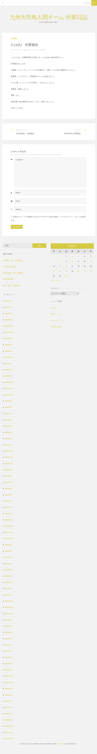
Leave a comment (40, 50)
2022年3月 (8, 582)
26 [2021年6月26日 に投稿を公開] (84, 271)
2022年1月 (8, 595)
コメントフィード (58, 320)
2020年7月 (8, 701)
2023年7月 (8, 482)
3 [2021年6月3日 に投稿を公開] (72, 256)
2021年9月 (8, 620)
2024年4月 (8, 432)
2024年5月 (8, 426)
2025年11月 (9, 326)
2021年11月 (9, 607)
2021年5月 (8, 645)
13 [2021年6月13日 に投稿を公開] (91, 261)
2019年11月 (9, 732)
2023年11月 (9, 457)
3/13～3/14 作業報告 (11, 285)
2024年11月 (9, 388)
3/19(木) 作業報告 (10, 266)
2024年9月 (8, 401)
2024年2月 (8, 438)
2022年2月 (8, 588)
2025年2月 (8, 376)
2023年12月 (9, 451)
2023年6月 (8, 488)
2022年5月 (8, 570)
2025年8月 (8, 338)
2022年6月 (8, 563)
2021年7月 (8, 632)
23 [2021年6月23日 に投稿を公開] (66, 271)
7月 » (58, 280)
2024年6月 (8, 420)
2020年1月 (8, 720)
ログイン (54, 308)
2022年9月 (8, 545)
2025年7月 (8, 345)
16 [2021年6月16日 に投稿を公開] (66, 266)
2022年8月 (8, 551)
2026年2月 (8, 307)
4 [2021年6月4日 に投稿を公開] (78, 256)
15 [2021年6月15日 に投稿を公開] (60, 266)
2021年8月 (8, 626)
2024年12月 (9, 382)
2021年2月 (8, 663)
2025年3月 (8, 370)
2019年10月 (9, 738)
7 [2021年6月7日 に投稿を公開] (53, 261)
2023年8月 (8, 476)
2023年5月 (8, 495)
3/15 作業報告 (8, 279)
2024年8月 (8, 407)
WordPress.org (56, 326)
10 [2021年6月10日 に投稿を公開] (72, 261)
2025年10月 (9, 332)
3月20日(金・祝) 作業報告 (13, 273)
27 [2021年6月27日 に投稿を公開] (91, 271)
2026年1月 (8, 313)
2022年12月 (9, 526)
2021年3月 (8, 657)
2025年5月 (8, 357)
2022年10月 (9, 538)
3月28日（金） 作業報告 (12, 260)
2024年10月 (9, 395)
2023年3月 (8, 507)
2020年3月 (8, 707)
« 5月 (53, 280)
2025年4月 (8, 363)
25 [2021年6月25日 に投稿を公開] (78, 271)
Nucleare (61, 744)
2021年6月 (8, 638)
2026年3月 (8, 301)
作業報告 (14, 39)
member (28, 50)
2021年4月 (8, 651)
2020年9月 (8, 695)
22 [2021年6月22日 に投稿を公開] (60, 271)
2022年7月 (8, 557)
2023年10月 (9, 463)
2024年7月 (8, 413)
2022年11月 (9, 532)
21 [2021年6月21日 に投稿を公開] (54, 271)
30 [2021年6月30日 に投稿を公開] (66, 276)
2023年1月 (8, 520)
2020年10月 (9, 688)
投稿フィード (56, 314)
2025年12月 (9, 320)
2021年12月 (9, 601)
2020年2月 (8, 713)
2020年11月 (9, 682)
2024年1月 (8, 445)
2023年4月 (8, 501)
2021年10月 (9, 613)
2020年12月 (9, 676)
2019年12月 (9, 726)
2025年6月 (8, 351)
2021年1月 (8, 670)
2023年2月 (8, 513)
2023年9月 (8, 470)
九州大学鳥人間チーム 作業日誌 (48, 17)
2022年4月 (8, 576)
